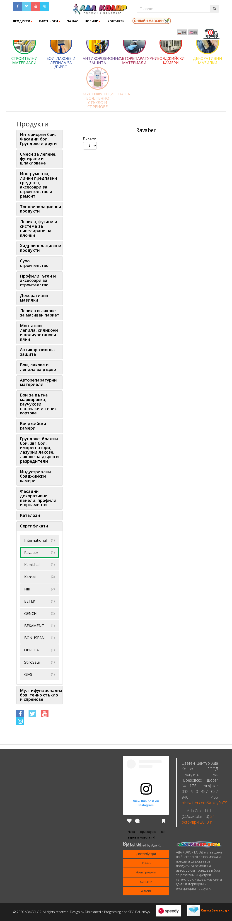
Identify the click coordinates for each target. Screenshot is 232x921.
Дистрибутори (146, 854)
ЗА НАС (72, 21)
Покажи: (90, 138)
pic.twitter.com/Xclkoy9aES (204, 802)
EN (193, 32)
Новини (93, 21)
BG (182, 32)
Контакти (146, 882)
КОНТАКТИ (116, 21)
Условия (146, 891)
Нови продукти (146, 872)
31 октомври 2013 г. (198, 819)
